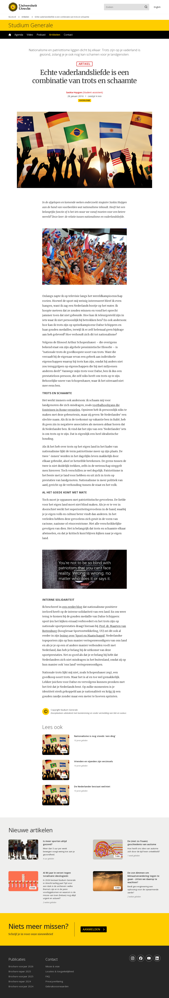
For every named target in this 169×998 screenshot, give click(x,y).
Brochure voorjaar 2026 (20, 966)
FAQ (47, 976)
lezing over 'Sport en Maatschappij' (82, 635)
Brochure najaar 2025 (19, 971)
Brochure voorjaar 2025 (20, 976)
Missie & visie (52, 966)
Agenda (18, 34)
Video (30, 34)
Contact (68, 34)
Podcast (41, 34)
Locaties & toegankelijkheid (59, 971)
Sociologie (84, 100)
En (157, 7)
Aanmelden (91, 929)
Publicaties (16, 959)
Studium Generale (30, 25)
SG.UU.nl (12, 17)
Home (10, 34)
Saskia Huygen (74, 92)
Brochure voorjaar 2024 (20, 986)
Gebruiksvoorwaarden (57, 986)
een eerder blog (72, 607)
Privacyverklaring (54, 981)
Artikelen (25, 17)
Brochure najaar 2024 (19, 981)
